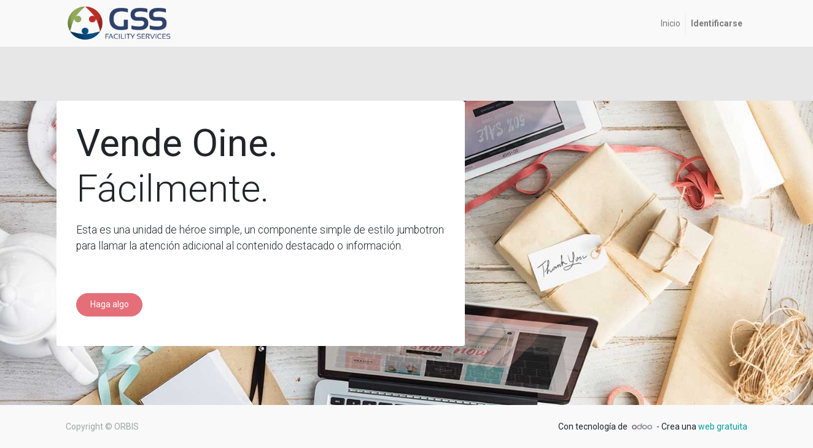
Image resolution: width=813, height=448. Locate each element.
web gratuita (722, 426)
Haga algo (109, 304)
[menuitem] (670, 23)
